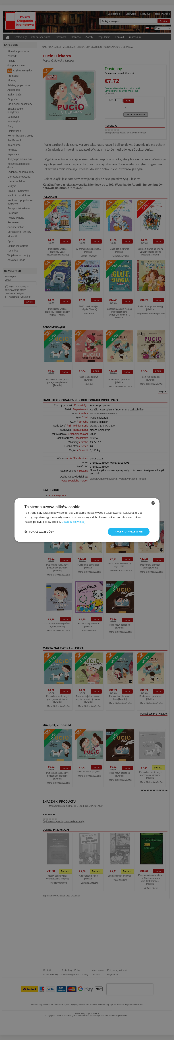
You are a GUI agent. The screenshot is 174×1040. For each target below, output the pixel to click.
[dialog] (87, 520)
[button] (39, 531)
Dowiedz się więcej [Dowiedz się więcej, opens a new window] (73, 521)
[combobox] (153, 503)
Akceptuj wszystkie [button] (129, 531)
